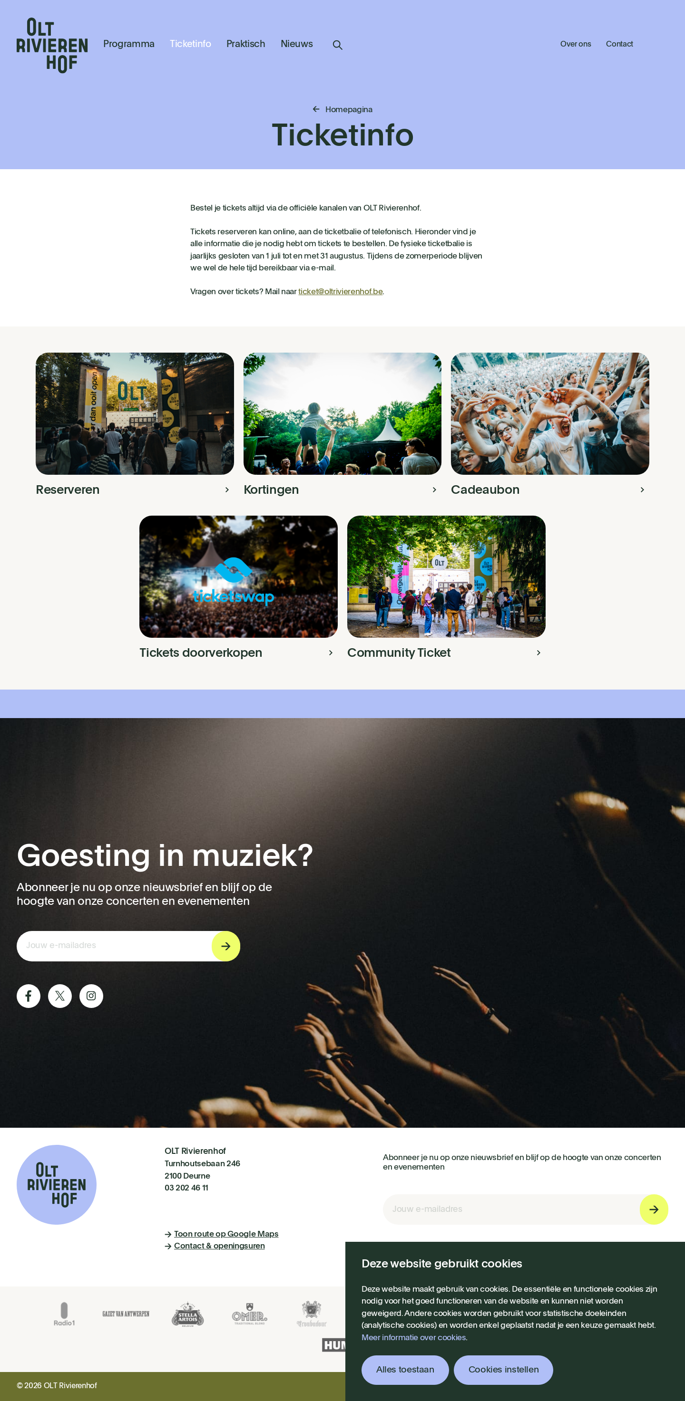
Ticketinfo (190, 44)
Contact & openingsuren (215, 1246)
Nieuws (297, 44)
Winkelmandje (658, 44)
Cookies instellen (504, 1369)
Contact (619, 44)
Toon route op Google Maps (222, 1234)
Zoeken (338, 45)
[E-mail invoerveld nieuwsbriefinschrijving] (128, 946)
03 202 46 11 (186, 1188)
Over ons (575, 44)
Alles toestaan (405, 1369)
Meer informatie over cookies (414, 1338)
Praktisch (245, 44)
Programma (129, 44)
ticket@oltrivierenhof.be (340, 292)
